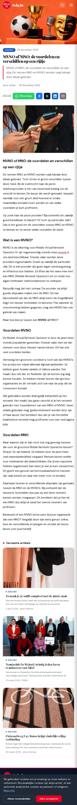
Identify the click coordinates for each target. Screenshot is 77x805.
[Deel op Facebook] (39, 96)
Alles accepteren (49, 798)
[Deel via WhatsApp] (24, 96)
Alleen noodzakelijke (18, 798)
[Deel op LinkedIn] (55, 96)
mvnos (62, 252)
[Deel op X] (47, 96)
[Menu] (71, 5)
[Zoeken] (62, 5)
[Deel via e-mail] (63, 96)
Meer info (9, 790)
